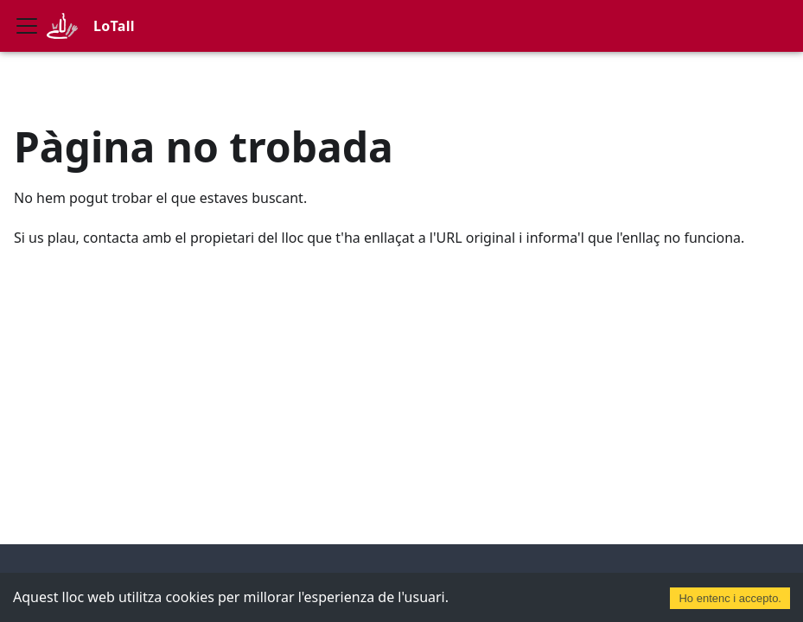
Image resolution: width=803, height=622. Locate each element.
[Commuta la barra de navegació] (27, 26)
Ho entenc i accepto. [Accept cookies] (730, 598)
